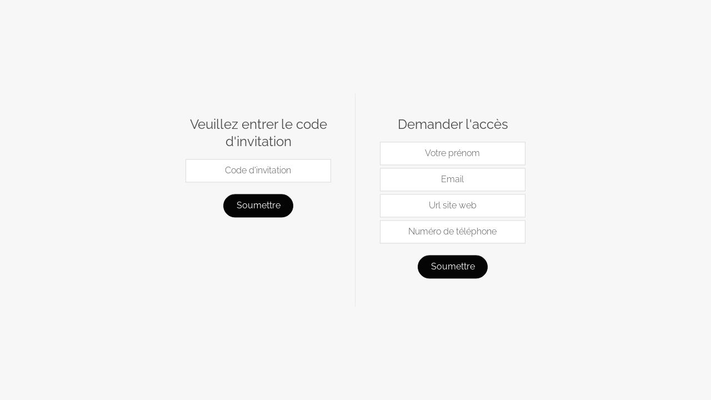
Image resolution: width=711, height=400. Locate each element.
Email (452, 179)
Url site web (453, 206)
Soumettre (259, 206)
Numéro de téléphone (452, 232)
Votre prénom (452, 153)
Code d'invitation (258, 171)
